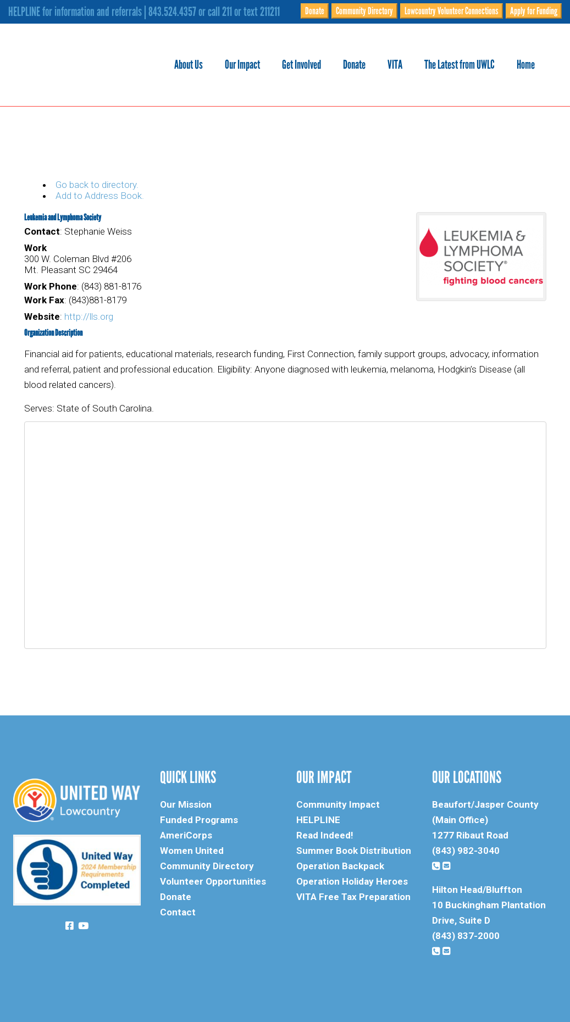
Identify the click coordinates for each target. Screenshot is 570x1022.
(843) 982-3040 (466, 850)
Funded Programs (199, 819)
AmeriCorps (186, 835)
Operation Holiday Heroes (352, 881)
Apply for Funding (533, 11)
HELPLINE (318, 819)
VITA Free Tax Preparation (353, 896)
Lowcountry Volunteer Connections (452, 11)
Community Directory (364, 11)
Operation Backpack (340, 865)
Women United (192, 850)
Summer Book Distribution (353, 850)
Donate (314, 11)
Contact (178, 912)
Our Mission (186, 804)
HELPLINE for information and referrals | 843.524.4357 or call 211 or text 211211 (144, 11)
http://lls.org (88, 316)
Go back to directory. (97, 184)
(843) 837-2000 (466, 935)
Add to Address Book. (100, 195)
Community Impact (338, 804)
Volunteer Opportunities (213, 881)
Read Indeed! (324, 835)
